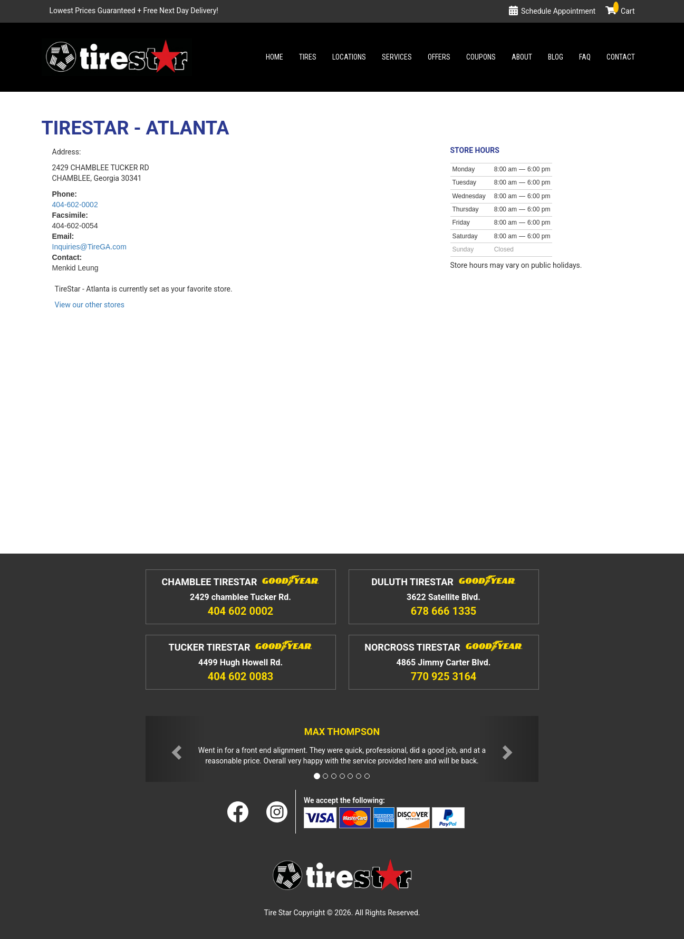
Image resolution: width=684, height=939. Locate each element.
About (522, 57)
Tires (307, 57)
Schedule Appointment (558, 11)
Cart (623, 11)
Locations (349, 57)
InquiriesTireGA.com (89, 247)
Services (397, 57)
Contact (620, 57)
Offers (439, 57)
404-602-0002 (75, 204)
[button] (175, 749)
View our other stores (90, 305)
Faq (585, 57)
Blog (555, 57)
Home (274, 57)
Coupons (481, 57)
